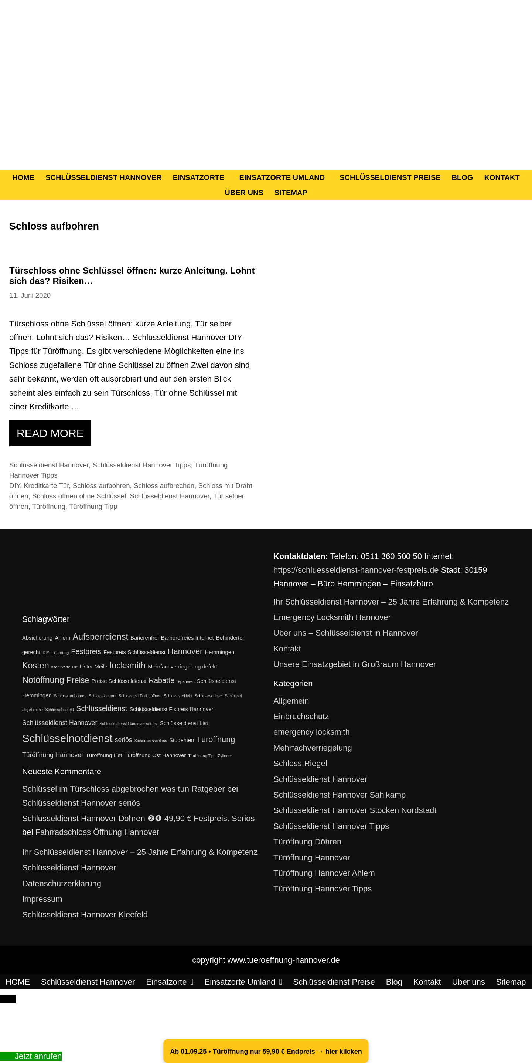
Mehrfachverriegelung (312, 747)
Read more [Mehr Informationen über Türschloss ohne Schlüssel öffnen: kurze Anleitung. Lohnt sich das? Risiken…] (50, 433)
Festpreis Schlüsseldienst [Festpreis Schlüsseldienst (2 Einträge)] (134, 652)
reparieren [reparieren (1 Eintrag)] (186, 681)
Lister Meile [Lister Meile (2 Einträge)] (93, 667)
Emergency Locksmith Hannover (332, 617)
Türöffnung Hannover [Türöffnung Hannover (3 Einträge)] (52, 755)
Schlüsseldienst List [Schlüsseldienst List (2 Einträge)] (184, 723)
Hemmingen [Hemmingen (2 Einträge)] (219, 652)
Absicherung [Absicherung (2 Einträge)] (37, 638)
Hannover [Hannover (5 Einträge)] (185, 651)
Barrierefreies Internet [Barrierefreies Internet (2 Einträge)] (187, 638)
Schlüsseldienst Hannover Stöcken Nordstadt (354, 810)
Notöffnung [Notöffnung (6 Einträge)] (43, 680)
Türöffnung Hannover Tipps (322, 888)
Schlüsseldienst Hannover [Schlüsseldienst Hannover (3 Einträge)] (59, 723)
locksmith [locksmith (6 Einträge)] (128, 665)
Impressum (42, 899)
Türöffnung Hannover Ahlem (324, 873)
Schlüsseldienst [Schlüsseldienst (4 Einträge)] (101, 708)
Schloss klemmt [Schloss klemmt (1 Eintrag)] (102, 696)
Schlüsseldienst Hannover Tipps (141, 465)
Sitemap (290, 193)
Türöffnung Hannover (311, 857)
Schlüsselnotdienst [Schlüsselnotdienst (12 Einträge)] (67, 738)
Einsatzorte (199, 177)
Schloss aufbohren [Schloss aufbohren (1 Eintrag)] (70, 696)
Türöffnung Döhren (307, 841)
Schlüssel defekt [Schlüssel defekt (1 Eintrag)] (59, 709)
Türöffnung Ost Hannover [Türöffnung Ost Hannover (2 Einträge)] (155, 755)
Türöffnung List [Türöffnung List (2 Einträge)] (104, 755)
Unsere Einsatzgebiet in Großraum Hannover (354, 664)
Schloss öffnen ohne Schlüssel (79, 496)
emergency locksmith (311, 732)
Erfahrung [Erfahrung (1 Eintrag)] (60, 652)
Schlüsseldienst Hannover (103, 177)
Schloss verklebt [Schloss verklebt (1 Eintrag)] (178, 696)
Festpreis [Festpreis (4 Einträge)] (86, 651)
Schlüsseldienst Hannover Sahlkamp (339, 794)
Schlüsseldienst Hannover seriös (81, 803)
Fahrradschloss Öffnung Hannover (97, 832)
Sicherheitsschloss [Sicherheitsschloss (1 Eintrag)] (150, 740)
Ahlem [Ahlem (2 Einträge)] (62, 638)
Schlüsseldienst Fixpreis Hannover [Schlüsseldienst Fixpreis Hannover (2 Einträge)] (171, 709)
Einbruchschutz (301, 716)
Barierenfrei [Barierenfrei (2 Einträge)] (144, 638)
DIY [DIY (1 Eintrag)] (45, 652)
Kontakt (501, 177)
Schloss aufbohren (101, 486)
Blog (462, 177)
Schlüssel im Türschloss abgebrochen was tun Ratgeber (123, 788)
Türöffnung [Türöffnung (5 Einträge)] (216, 739)
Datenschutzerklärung (61, 883)
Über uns (244, 193)
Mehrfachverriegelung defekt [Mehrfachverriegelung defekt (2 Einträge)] (182, 667)
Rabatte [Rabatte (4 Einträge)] (162, 680)
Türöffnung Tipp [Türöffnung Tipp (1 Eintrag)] (201, 756)
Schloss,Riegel (300, 763)
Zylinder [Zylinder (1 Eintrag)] (225, 756)
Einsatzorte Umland (282, 177)
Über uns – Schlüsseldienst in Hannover (345, 632)
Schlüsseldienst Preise (390, 177)
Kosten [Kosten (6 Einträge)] (35, 665)
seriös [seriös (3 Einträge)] (123, 740)
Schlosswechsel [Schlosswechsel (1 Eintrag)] (209, 696)
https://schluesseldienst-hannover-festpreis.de (356, 570)
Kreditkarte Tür (46, 486)
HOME (23, 177)
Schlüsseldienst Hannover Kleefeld (85, 914)
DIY (14, 486)
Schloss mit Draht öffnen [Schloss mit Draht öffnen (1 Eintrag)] (140, 696)
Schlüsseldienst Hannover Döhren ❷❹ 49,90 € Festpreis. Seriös (138, 818)
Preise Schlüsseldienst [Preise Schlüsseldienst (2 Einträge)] (119, 681)
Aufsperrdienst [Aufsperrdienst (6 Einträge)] (100, 636)
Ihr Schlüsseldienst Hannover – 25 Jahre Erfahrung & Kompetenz (140, 852)
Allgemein (291, 700)
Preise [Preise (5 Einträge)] (77, 680)
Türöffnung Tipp (93, 506)
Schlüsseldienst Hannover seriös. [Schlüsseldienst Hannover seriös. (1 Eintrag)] (128, 723)
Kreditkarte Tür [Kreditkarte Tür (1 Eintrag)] (64, 667)
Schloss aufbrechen (164, 486)
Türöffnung (48, 506)
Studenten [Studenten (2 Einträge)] (181, 740)
